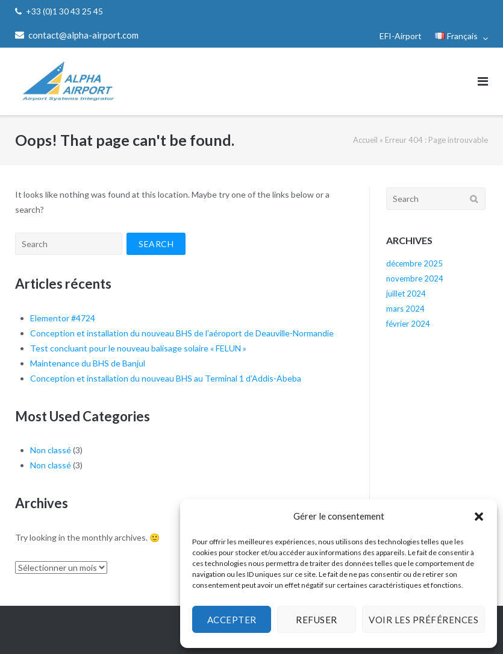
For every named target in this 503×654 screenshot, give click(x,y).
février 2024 (408, 324)
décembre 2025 (414, 263)
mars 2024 (405, 308)
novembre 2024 (414, 278)
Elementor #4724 (62, 318)
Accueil (365, 140)
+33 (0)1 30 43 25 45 (64, 11)
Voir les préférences (423, 619)
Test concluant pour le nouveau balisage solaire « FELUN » (138, 348)
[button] (479, 517)
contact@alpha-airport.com (83, 35)
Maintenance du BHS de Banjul (87, 363)
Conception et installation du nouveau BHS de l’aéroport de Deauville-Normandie (182, 333)
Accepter (232, 619)
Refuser (316, 619)
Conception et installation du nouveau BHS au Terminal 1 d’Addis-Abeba (165, 378)
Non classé (50, 450)
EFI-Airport (401, 36)
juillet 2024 (406, 293)
